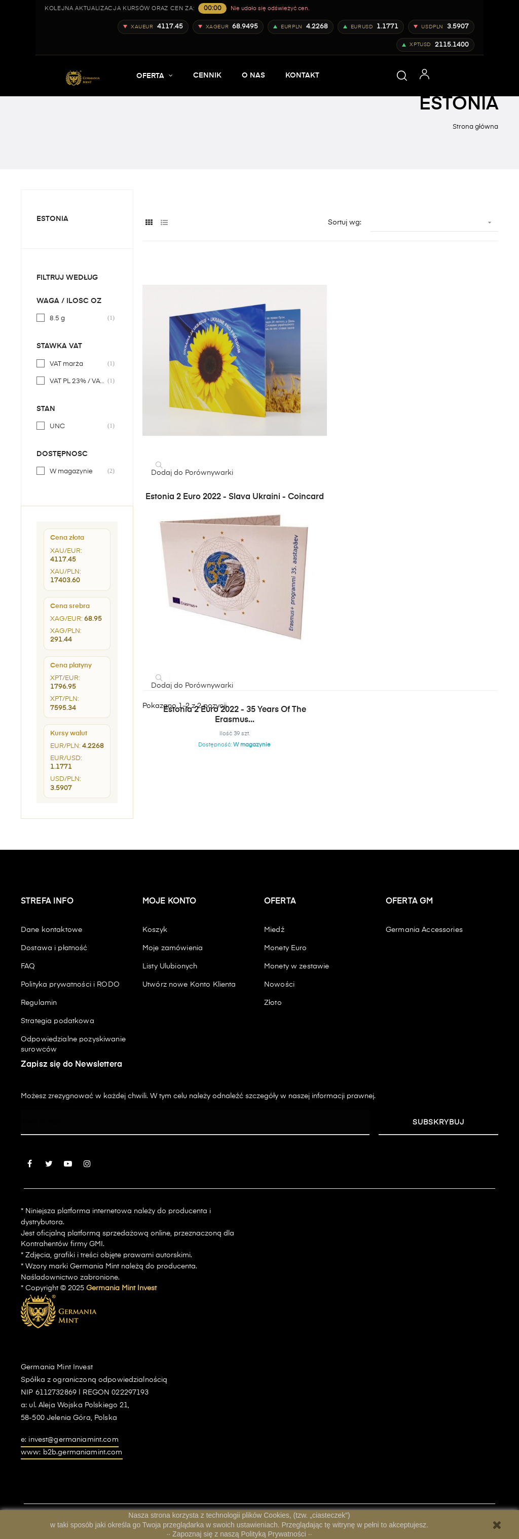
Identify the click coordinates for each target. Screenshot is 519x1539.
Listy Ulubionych (169, 966)
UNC (77, 426)
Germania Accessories (424, 929)
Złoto (273, 1002)
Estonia (52, 218)
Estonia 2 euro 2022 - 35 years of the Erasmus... (320, 421)
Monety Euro (285, 948)
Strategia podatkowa (57, 1021)
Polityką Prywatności (274, 1534)
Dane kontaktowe (51, 929)
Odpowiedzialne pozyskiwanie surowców (73, 1044)
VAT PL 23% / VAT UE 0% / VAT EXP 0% (77, 381)
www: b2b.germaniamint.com (72, 1452)
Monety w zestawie (296, 966)
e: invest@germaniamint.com (70, 1439)
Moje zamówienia (172, 948)
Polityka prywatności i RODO (70, 984)
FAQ (28, 966)
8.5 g (77, 318)
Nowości (279, 984)
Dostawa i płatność (54, 948)
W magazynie (77, 471)
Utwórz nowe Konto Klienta (189, 984)
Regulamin (39, 1002)
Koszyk (154, 929)
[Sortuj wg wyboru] (434, 223)
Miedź (274, 929)
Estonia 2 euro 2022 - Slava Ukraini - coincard (198, 421)
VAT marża (77, 363)
